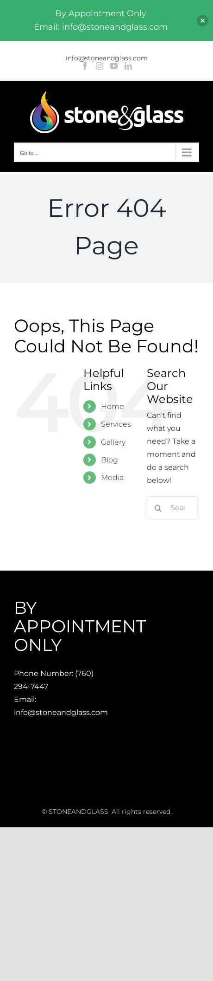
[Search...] (173, 508)
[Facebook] (85, 66)
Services (116, 424)
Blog (109, 459)
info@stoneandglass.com (107, 58)
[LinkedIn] (128, 66)
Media (112, 477)
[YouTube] (114, 66)
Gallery (113, 442)
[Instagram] (99, 66)
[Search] (158, 508)
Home (112, 406)
